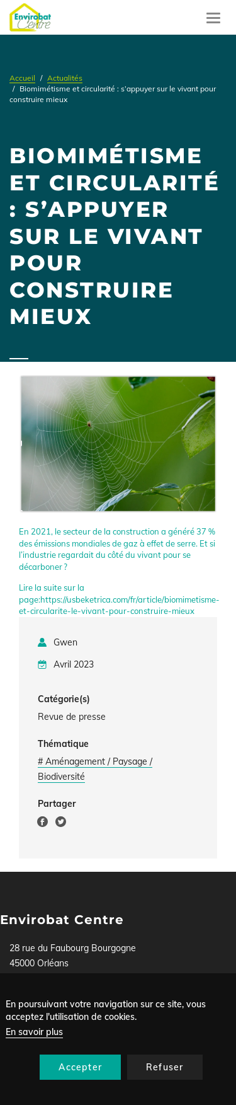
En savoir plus (34, 1032)
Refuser (164, 1067)
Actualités (64, 78)
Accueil (22, 78)
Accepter (80, 1067)
